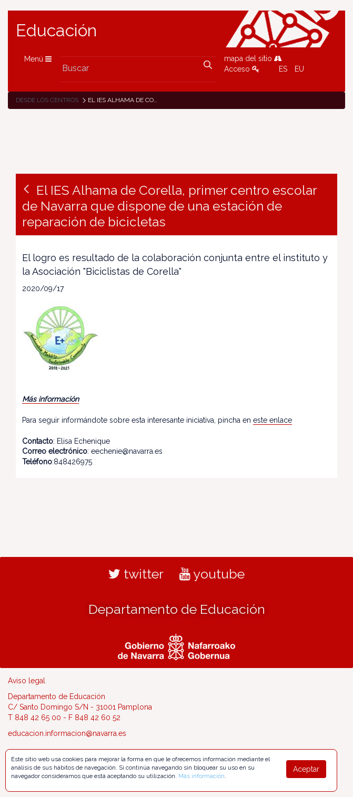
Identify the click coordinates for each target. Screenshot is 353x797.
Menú (38, 59)
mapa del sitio (253, 58)
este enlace (272, 420)
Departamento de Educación (176, 609)
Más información (50, 399)
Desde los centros (47, 100)
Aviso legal (26, 680)
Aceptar (306, 769)
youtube (212, 574)
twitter (136, 574)
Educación (56, 30)
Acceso (241, 69)
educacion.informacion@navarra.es (67, 733)
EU (299, 69)
